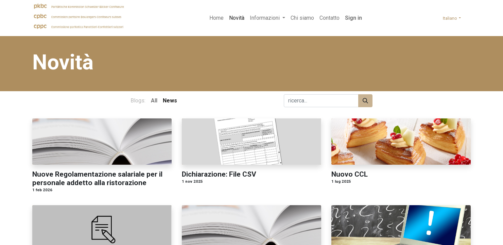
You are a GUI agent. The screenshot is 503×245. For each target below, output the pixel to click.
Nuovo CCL (349, 174)
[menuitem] (216, 18)
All (154, 100)
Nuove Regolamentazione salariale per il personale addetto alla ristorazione (97, 178)
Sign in (353, 18)
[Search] (365, 100)
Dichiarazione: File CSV (219, 174)
